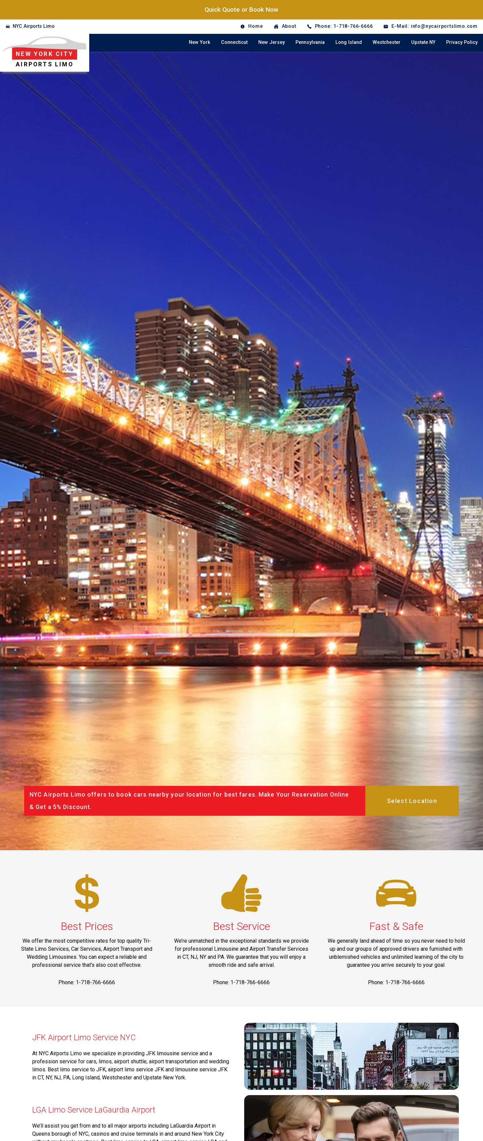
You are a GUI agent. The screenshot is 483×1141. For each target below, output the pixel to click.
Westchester (386, 42)
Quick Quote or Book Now (241, 9)
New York (199, 42)
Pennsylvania (310, 42)
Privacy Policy (462, 42)
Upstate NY (423, 42)
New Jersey (271, 42)
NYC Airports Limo (34, 26)
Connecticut (234, 42)
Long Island (348, 42)
